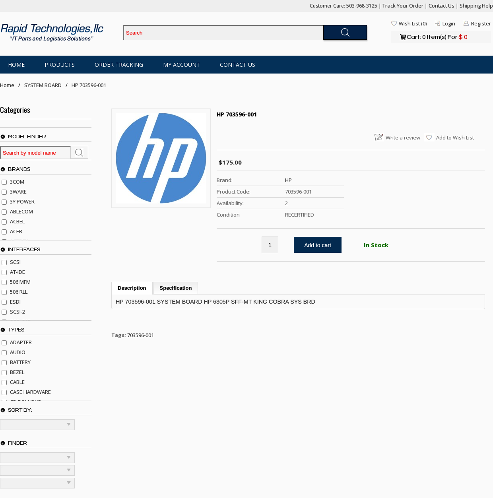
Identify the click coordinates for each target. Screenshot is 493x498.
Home (16, 64)
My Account (181, 64)
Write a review (403, 137)
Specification (176, 288)
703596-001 (140, 335)
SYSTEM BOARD (43, 85)
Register (481, 23)
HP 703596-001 (89, 85)
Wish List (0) (413, 23)
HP (288, 180)
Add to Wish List (455, 137)
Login (449, 23)
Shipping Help (476, 5)
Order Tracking (119, 64)
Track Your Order (402, 5)
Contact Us (441, 5)
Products (60, 64)
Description (132, 288)
